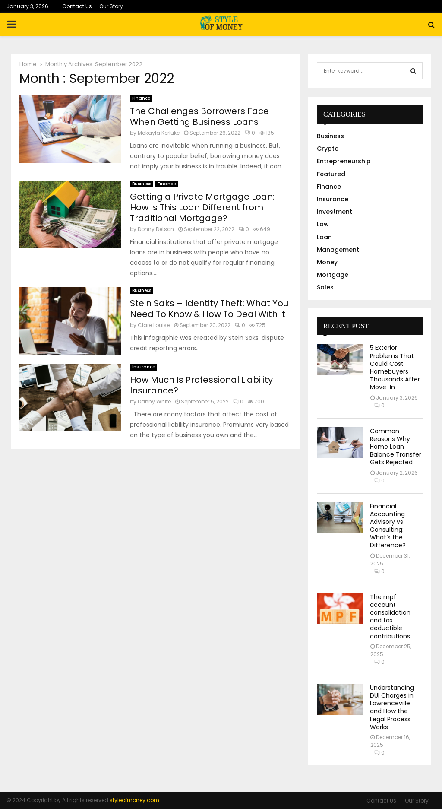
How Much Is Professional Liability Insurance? (201, 385)
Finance (141, 98)
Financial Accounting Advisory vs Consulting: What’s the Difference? (388, 526)
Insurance (143, 367)
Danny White (154, 401)
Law (323, 224)
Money (327, 262)
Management (338, 249)
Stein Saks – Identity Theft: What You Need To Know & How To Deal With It (209, 308)
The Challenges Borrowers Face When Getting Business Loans (199, 116)
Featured (331, 174)
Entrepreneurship (344, 161)
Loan (324, 237)
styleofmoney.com (134, 800)
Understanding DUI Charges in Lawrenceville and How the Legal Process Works (392, 707)
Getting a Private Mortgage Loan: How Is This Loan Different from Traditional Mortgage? (202, 207)
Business (141, 184)
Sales (325, 287)
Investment (334, 211)
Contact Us (77, 6)
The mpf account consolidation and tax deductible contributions (390, 617)
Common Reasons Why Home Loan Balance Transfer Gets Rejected (395, 447)
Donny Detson (156, 229)
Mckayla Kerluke (159, 132)
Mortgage (332, 274)
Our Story (111, 6)
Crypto (328, 148)
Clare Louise (154, 325)
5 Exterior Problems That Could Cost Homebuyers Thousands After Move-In (395, 367)
